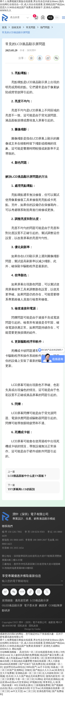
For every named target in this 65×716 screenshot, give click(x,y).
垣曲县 (54, 667)
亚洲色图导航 (44, 691)
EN (57, 17)
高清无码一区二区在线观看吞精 (35, 652)
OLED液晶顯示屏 (12, 605)
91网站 (38, 679)
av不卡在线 (44, 667)
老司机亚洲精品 (52, 679)
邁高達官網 (21, 600)
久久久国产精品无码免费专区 (29, 676)
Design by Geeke (32, 629)
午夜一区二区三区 (24, 679)
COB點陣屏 (55, 605)
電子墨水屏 (30, 605)
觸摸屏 (43, 605)
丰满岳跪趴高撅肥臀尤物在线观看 (29, 661)
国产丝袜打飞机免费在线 (32, 664)
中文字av (35, 688)
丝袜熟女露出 (26, 685)
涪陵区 (28, 670)
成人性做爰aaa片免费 (17, 658)
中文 (50, 17)
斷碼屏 (6, 610)
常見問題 (30, 27)
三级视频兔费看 (42, 685)
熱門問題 (45, 27)
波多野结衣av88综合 (14, 667)
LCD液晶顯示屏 (39, 600)
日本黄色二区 (37, 658)
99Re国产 (31, 667)
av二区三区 (30, 691)
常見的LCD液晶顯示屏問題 (16, 32)
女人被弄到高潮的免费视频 (25, 655)
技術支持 (16, 27)
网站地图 (16, 649)
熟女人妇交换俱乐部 (18, 688)
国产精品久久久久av (43, 670)
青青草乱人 (49, 682)
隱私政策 (22, 625)
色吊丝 (9, 676)
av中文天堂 (16, 691)
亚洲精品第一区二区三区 (28, 673)
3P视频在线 (36, 682)
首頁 (4, 27)
